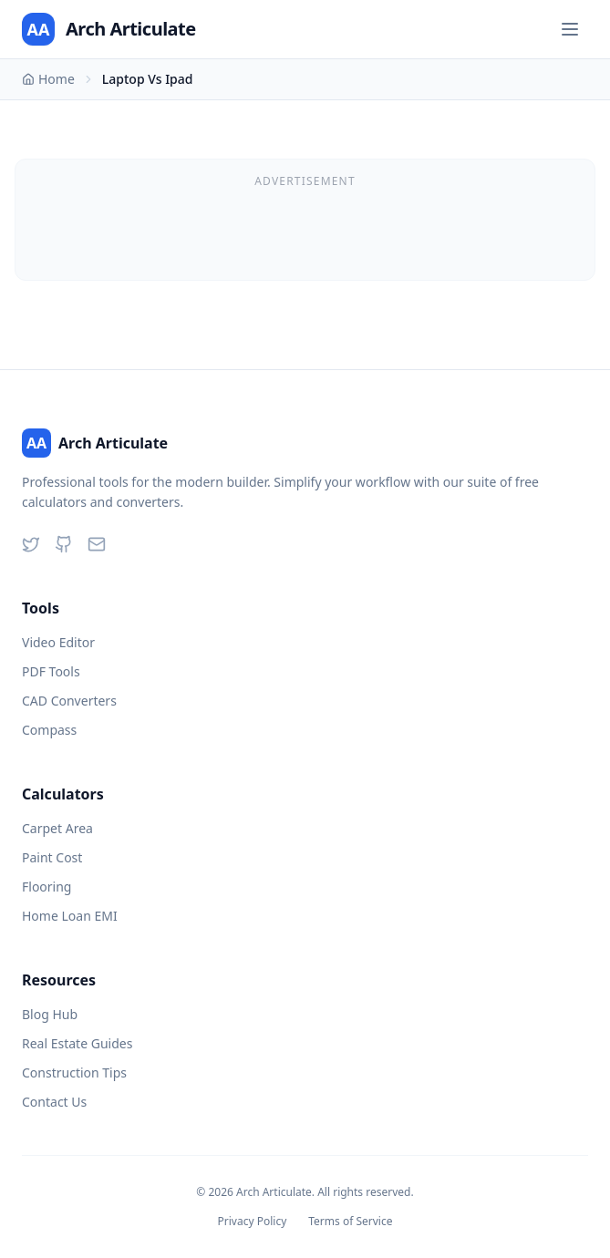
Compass (49, 729)
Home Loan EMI (70, 915)
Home (48, 79)
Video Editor (58, 642)
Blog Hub (50, 1014)
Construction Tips (74, 1072)
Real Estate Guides (77, 1043)
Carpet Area (57, 828)
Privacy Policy (252, 1221)
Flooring (46, 886)
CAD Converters (69, 700)
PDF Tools (51, 671)
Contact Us (54, 1101)
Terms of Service (350, 1221)
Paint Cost (52, 857)
